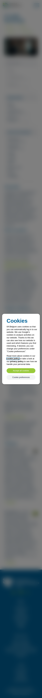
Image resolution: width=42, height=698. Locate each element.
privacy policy (17, 361)
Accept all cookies (21, 371)
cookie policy (13, 359)
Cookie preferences (21, 377)
